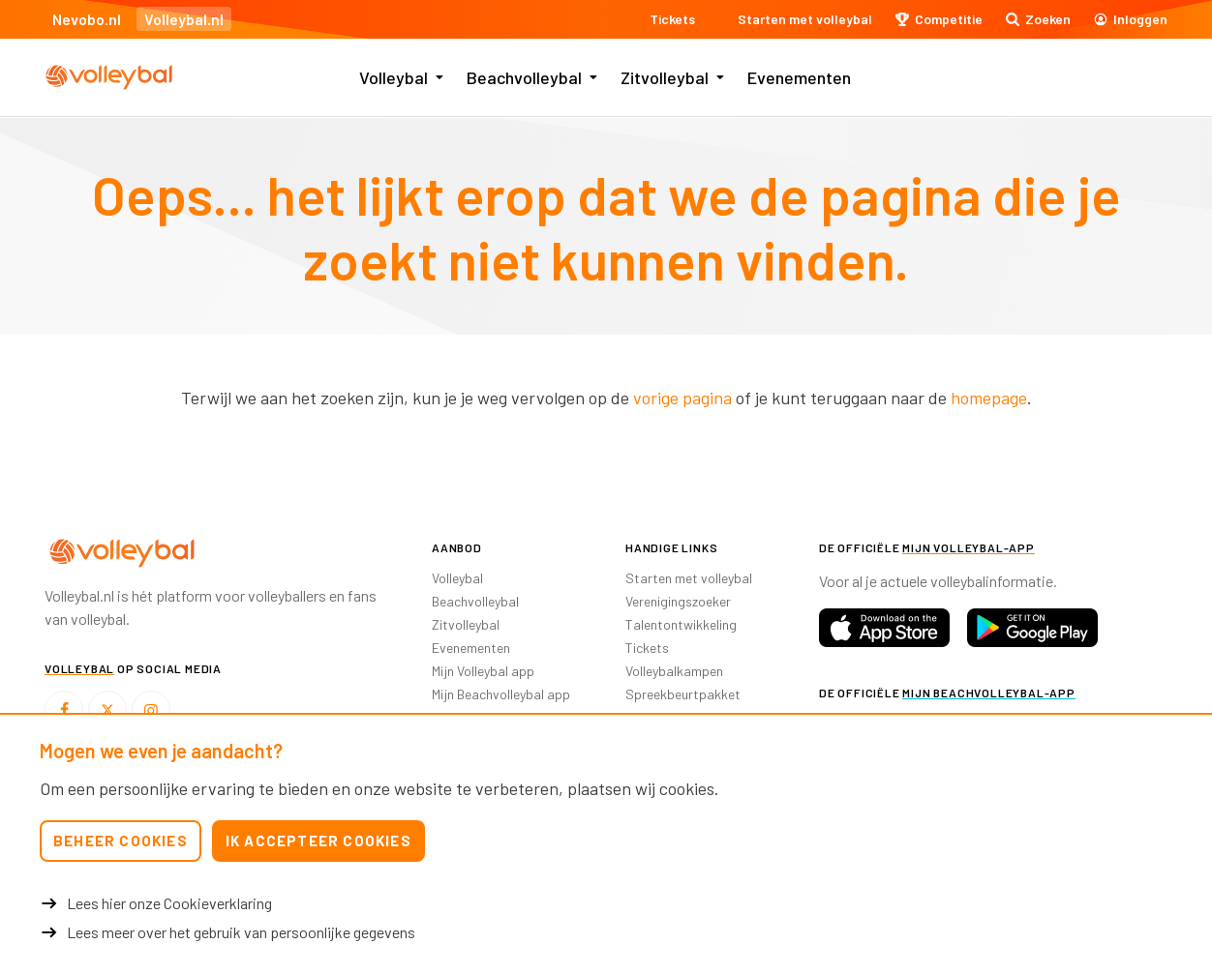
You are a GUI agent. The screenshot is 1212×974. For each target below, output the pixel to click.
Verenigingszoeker (678, 601)
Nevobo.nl (86, 19)
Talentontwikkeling (681, 624)
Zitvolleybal (665, 77)
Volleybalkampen (674, 671)
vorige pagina (682, 397)
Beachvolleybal (524, 77)
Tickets (647, 647)
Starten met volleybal (688, 578)
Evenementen (799, 77)
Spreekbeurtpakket (683, 694)
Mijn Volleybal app (483, 671)
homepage (989, 397)
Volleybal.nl (184, 19)
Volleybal (393, 77)
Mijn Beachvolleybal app (501, 694)
